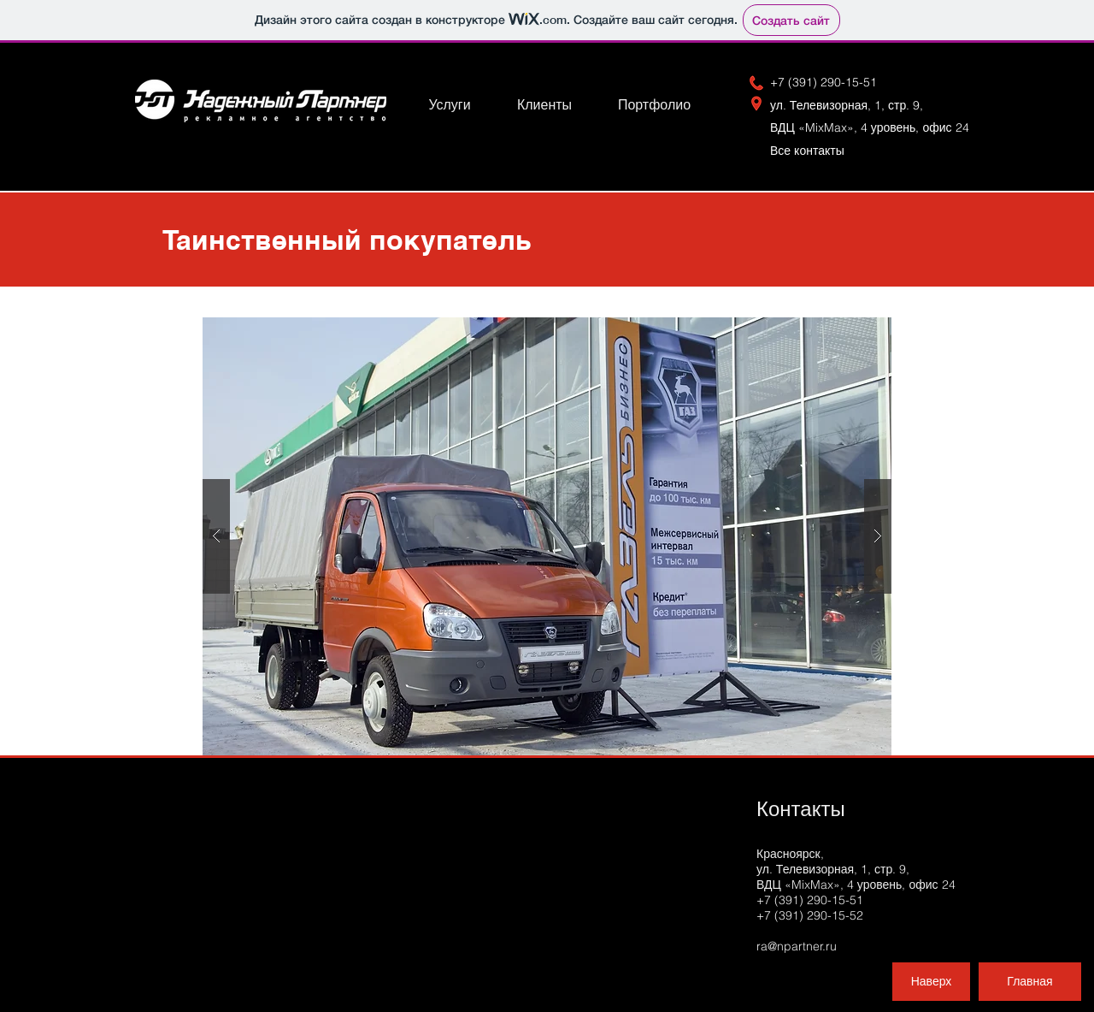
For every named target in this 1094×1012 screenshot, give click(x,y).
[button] (547, 536)
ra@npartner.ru (796, 946)
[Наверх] (931, 981)
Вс (814, 150)
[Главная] (1030, 981)
